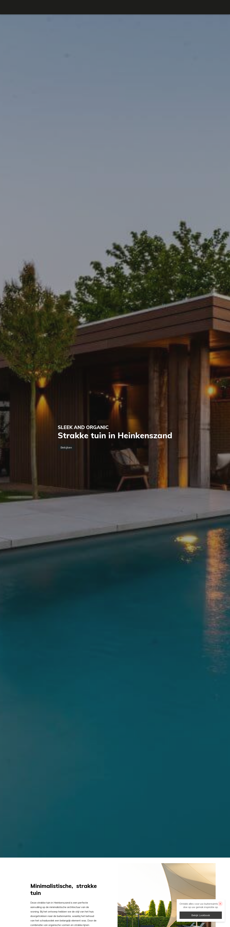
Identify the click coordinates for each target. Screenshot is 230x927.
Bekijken (66, 447)
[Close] (220, 903)
